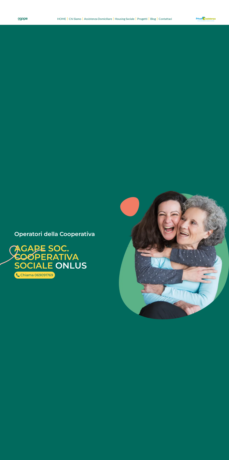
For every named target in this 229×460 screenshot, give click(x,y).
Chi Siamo (75, 18)
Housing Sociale (124, 18)
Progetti (142, 18)
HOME (61, 18)
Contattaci (165, 18)
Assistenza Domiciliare (98, 18)
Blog (153, 18)
